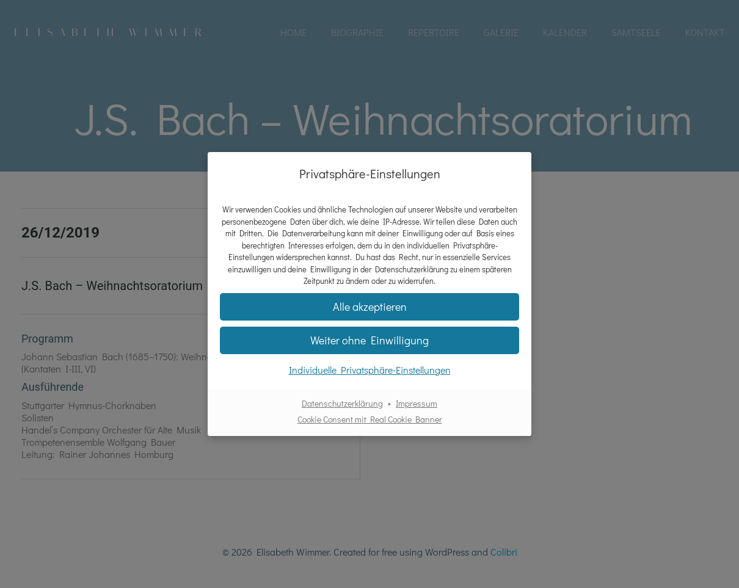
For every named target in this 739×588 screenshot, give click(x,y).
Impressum (416, 403)
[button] (369, 340)
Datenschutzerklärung (342, 403)
